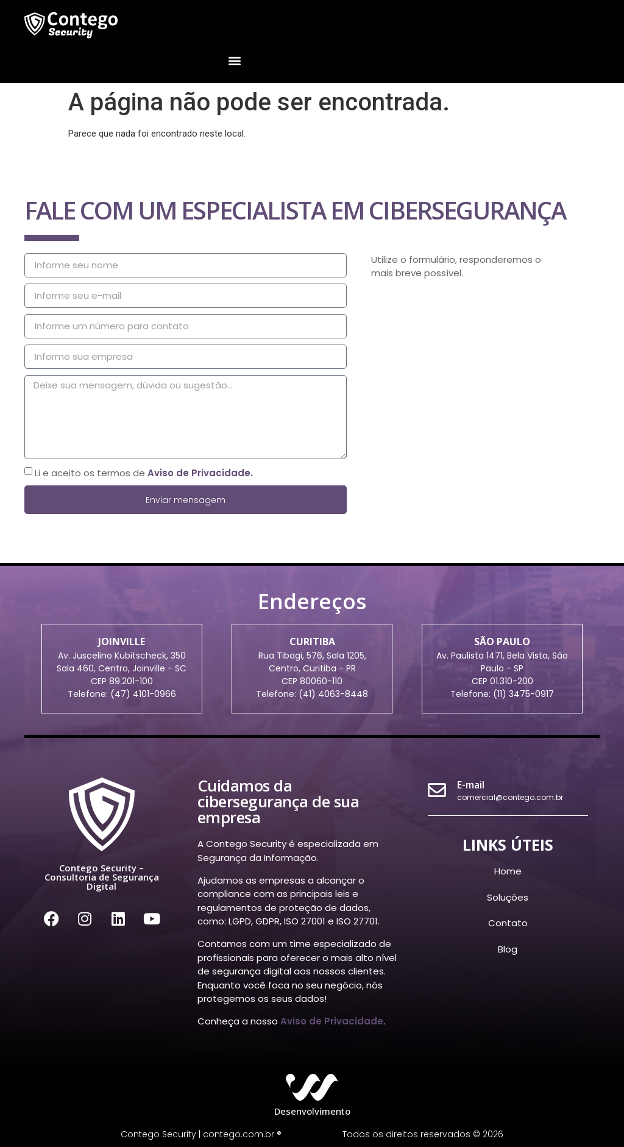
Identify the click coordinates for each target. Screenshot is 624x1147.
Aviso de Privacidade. (200, 472)
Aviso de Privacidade (331, 1021)
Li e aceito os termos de (144, 472)
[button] (234, 61)
